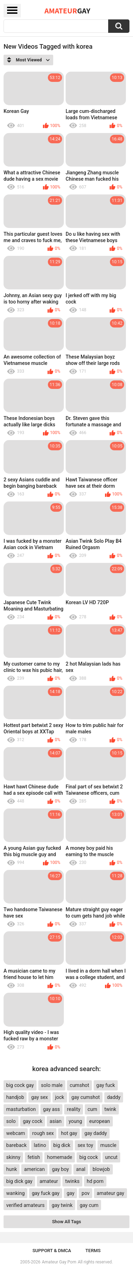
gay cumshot (85, 1097)
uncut (111, 1157)
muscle (108, 1145)
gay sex (39, 1097)
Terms (93, 1250)
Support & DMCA (51, 1250)
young (75, 1121)
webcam (15, 1133)
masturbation (21, 1109)
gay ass (51, 1109)
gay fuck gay (46, 1193)
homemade (59, 1157)
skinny (13, 1157)
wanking (15, 1193)
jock (59, 1097)
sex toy (85, 1145)
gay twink (62, 1205)
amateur (49, 1181)
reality (74, 1109)
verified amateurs (25, 1205)
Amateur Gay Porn (59, 1262)
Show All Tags (66, 1221)
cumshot (79, 1085)
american (34, 1169)
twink (110, 1109)
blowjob (101, 1169)
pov (86, 1193)
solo (11, 1121)
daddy (114, 1097)
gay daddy (95, 1133)
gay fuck (105, 1085)
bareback (16, 1145)
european (99, 1121)
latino (40, 1145)
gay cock (32, 1121)
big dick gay (19, 1181)
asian (56, 1121)
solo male (52, 1085)
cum (92, 1109)
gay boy (60, 1169)
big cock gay (20, 1085)
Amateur (67, 11)
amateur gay (110, 1193)
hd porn (95, 1181)
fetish (34, 1157)
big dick (61, 1145)
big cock (88, 1157)
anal (80, 1169)
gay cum (89, 1205)
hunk (11, 1169)
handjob (15, 1097)
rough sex (43, 1133)
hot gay (69, 1133)
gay (70, 1193)
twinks (72, 1181)
